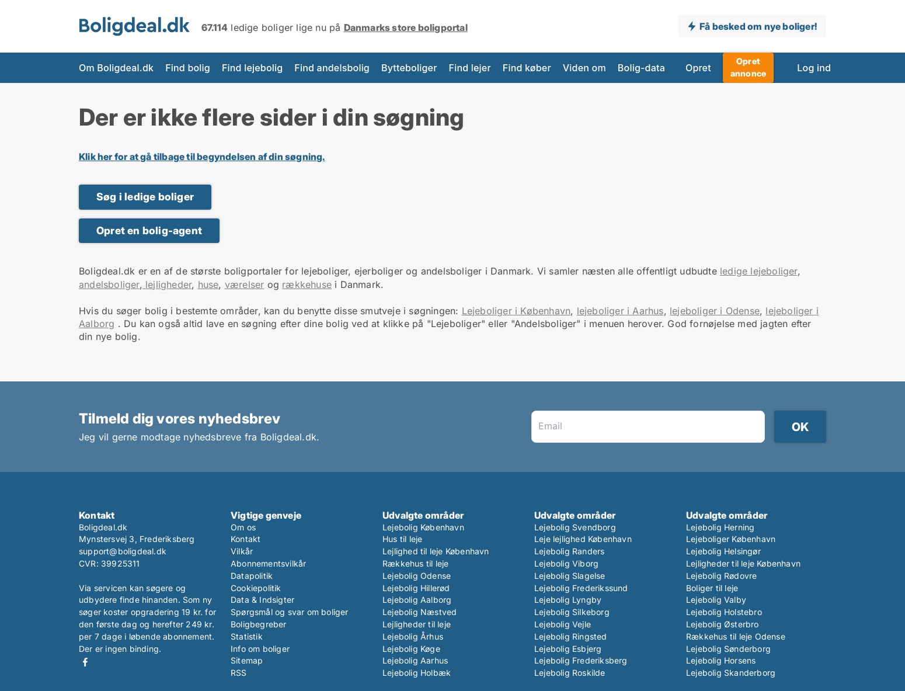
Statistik (247, 636)
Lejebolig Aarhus (415, 660)
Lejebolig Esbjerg (567, 649)
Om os (243, 527)
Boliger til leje (712, 588)
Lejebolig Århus (412, 636)
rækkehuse (307, 284)
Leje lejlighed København (583, 539)
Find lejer (470, 68)
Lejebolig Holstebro (724, 612)
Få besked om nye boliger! (758, 26)
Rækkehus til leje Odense (735, 636)
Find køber (527, 68)
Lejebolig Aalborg (416, 600)
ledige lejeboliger (759, 271)
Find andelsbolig (332, 68)
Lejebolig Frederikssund (581, 588)
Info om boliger (260, 649)
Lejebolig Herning (720, 527)
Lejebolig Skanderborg (730, 673)
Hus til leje (402, 539)
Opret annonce (748, 67)
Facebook (85, 662)
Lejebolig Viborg (566, 563)
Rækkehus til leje (415, 563)
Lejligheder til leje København (743, 563)
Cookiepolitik (256, 588)
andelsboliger (109, 284)
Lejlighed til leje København (435, 551)
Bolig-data (641, 68)
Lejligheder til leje (416, 624)
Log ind (814, 68)
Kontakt (245, 539)
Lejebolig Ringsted (570, 636)
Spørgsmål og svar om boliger (290, 612)
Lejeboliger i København (516, 311)
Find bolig (187, 68)
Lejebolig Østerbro (722, 624)
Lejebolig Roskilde (569, 673)
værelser (244, 284)
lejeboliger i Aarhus (620, 311)
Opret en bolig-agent (149, 230)
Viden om (584, 68)
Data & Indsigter (262, 600)
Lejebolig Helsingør (723, 551)
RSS (239, 673)
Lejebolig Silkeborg (572, 612)
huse (208, 284)
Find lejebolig (252, 68)
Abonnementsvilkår (268, 563)
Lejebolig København (423, 527)
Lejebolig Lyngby (567, 600)
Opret (698, 68)
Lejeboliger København (730, 539)
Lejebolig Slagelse (569, 576)
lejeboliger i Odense (715, 311)
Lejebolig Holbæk (416, 673)
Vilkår (242, 551)
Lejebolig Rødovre (721, 576)
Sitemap (247, 660)
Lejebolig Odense (416, 576)
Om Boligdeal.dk (116, 68)
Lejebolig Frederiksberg (581, 660)
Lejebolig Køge (411, 649)
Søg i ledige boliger (145, 196)
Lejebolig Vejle (562, 624)
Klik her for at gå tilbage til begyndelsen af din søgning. (202, 156)
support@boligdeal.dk (122, 551)
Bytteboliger (409, 68)
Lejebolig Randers (569, 551)
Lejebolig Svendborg (575, 527)
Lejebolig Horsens (721, 660)
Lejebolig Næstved (419, 612)
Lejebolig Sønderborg (728, 649)
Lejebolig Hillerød (416, 588)
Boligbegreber (259, 624)
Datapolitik (252, 576)
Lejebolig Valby (716, 600)
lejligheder (167, 284)
